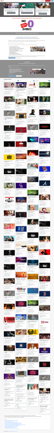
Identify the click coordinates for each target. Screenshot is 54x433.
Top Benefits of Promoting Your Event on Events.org (12, 428)
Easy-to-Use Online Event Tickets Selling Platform (11, 422)
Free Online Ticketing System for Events (10, 427)
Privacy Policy (11, 431)
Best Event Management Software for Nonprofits (11, 426)
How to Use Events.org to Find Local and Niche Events (12, 425)
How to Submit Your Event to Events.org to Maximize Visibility (13, 423)
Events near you (15, 431)
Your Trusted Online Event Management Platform (11, 420)
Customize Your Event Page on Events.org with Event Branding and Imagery (15, 424)
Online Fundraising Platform (8, 421)
